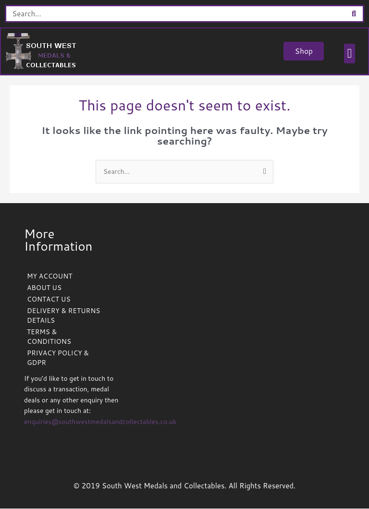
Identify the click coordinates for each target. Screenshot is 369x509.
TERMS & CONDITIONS (49, 336)
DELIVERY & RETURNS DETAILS (63, 315)
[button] (349, 54)
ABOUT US (44, 287)
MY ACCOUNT (49, 276)
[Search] (354, 13)
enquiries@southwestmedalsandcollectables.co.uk (100, 421)
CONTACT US (48, 299)
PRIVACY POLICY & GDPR (58, 358)
